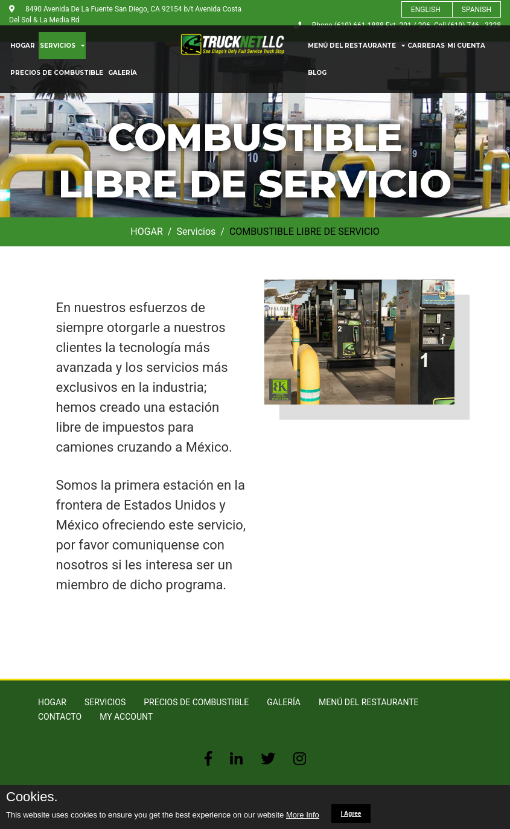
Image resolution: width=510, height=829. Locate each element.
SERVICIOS (62, 46)
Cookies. (32, 797)
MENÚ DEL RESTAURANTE (356, 46)
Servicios (195, 231)
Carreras (426, 46)
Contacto (59, 717)
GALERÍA (122, 73)
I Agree (351, 813)
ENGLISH (426, 9)
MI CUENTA (466, 46)
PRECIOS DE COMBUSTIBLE (56, 73)
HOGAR (22, 46)
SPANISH (476, 9)
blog (317, 73)
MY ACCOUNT (126, 717)
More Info (302, 814)
